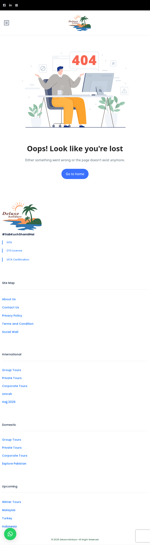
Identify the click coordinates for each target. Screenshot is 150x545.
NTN (9, 242)
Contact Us (10, 307)
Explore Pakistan (14, 464)
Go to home (75, 174)
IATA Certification (18, 259)
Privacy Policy (12, 316)
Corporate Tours (14, 386)
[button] (10, 531)
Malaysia (8, 510)
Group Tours (11, 370)
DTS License (14, 250)
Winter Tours (11, 502)
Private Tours (12, 378)
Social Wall (10, 332)
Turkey (7, 518)
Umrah (7, 394)
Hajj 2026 (9, 402)
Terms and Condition (17, 324)
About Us (9, 299)
